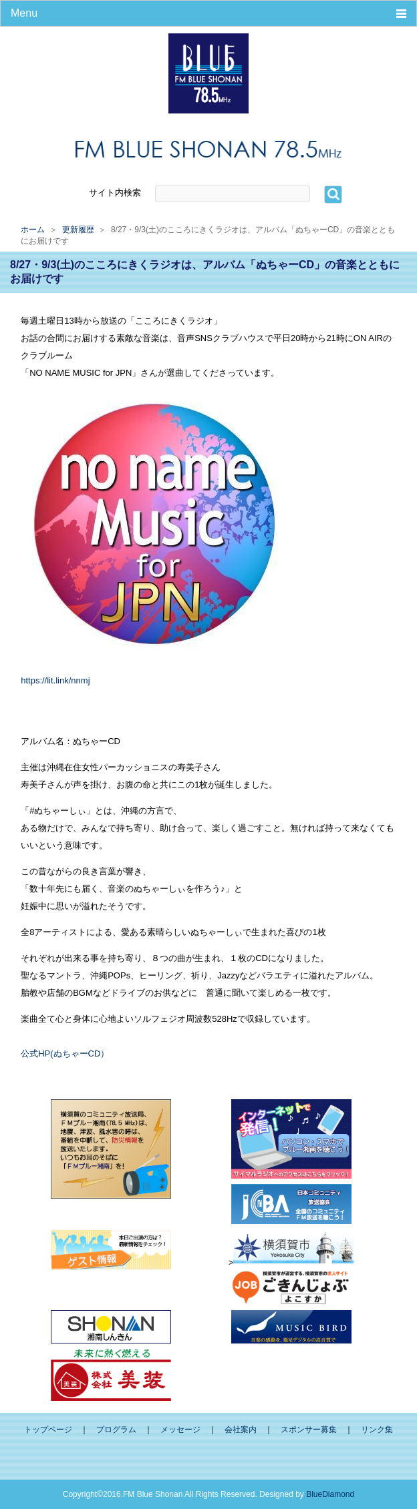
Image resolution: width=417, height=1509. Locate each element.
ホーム (33, 229)
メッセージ (180, 1429)
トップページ (48, 1429)
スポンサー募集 (309, 1429)
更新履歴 (78, 229)
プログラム (116, 1429)
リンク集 (377, 1429)
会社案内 (241, 1429)
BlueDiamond (330, 1494)
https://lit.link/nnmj (55, 680)
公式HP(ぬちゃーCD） (65, 1053)
